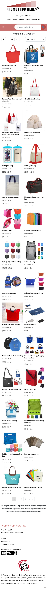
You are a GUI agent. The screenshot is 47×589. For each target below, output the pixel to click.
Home (3, 538)
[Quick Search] (27, 27)
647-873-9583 (12, 19)
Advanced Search (7, 545)
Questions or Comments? (11, 549)
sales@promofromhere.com (30, 19)
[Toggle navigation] (3, 27)
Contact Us (5, 541)
